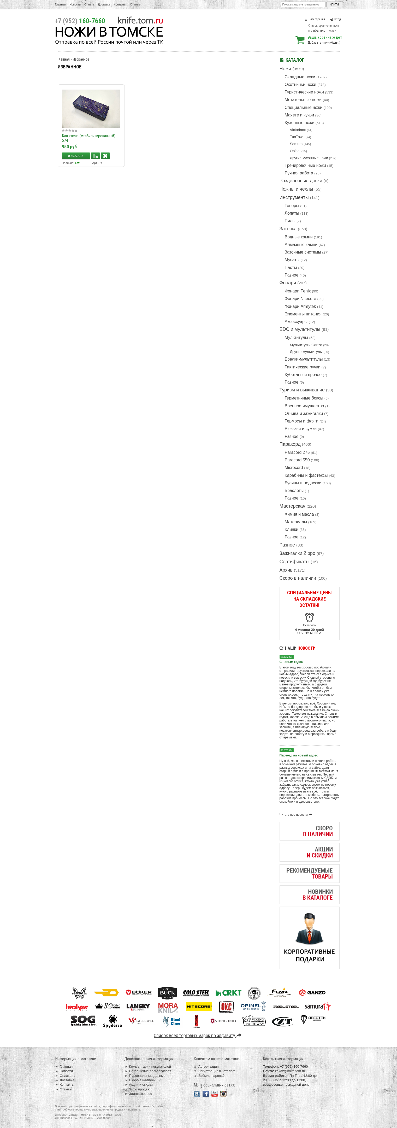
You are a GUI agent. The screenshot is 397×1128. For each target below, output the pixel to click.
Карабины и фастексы (306, 475)
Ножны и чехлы (296, 189)
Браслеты (294, 490)
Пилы (290, 221)
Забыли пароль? (209, 1076)
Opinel (295, 151)
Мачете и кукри (299, 115)
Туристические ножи (304, 92)
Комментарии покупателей (147, 1066)
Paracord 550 (297, 460)
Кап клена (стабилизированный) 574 (88, 138)
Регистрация (314, 19)
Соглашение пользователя (147, 1071)
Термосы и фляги (301, 421)
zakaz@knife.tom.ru (290, 1071)
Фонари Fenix (298, 291)
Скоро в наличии (298, 578)
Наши (298, 648)
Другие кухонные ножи (309, 158)
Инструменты (294, 197)
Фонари (288, 282)
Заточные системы (303, 252)
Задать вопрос (138, 1094)
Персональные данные (144, 1076)
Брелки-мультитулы (304, 359)
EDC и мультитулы (300, 329)
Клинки (291, 529)
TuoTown (297, 137)
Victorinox (298, 130)
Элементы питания (303, 314)
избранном (318, 31)
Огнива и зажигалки (304, 413)
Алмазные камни (301, 244)
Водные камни (299, 237)
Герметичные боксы (304, 398)
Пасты (291, 267)
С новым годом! (292, 662)
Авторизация (206, 1066)
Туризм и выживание (302, 389)
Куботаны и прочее (303, 374)
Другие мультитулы (306, 352)
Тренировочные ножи (305, 165)
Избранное (81, 59)
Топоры (292, 205)
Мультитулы (296, 337)
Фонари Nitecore (300, 298)
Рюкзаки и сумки (301, 428)
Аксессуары (296, 321)
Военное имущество (304, 406)
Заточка (288, 228)
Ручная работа (299, 173)
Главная (60, 4)
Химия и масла (299, 514)
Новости (75, 4)
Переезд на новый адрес (299, 755)
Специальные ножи (304, 107)
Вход (335, 19)
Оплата (89, 4)
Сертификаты (295, 561)
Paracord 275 (297, 452)
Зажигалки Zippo (298, 553)
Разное (292, 275)
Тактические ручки (303, 367)
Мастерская (292, 506)
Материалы (296, 522)
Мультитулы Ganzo (306, 345)
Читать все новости (297, 814)
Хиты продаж (137, 1089)
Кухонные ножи (300, 122)
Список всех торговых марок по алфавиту (198, 1035)
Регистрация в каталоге (215, 1071)
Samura (296, 144)
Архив (286, 570)
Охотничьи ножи (300, 84)
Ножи (285, 68)
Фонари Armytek (300, 306)
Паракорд (290, 444)
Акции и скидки (138, 1084)
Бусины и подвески (303, 483)
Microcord (294, 467)
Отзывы (135, 4)
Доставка (104, 4)
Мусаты (292, 259)
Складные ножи (300, 77)
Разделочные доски (301, 180)
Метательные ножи (303, 99)
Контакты (120, 4)
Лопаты (292, 213)
